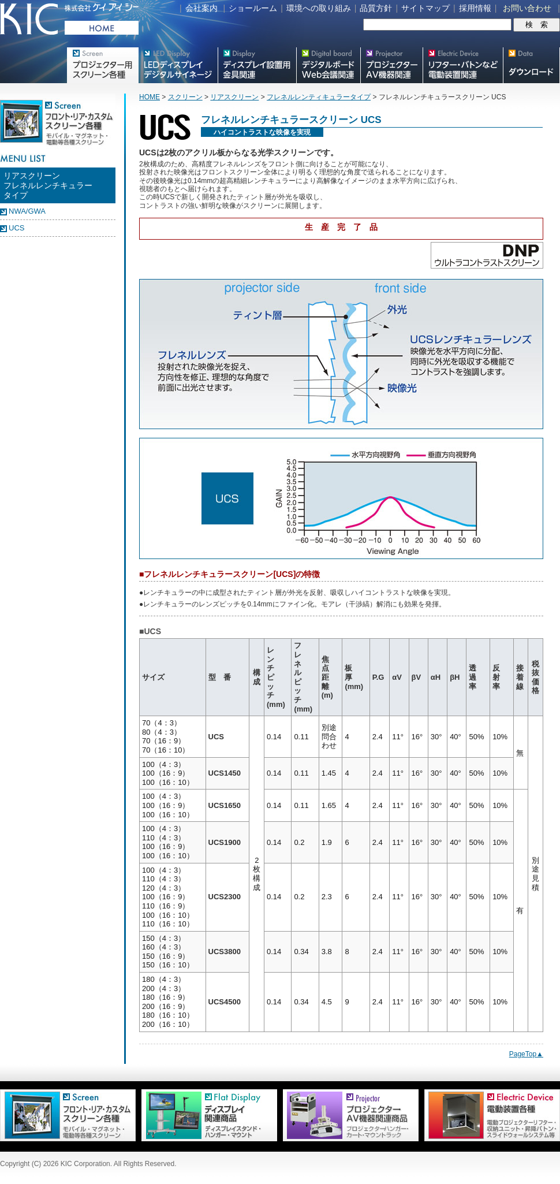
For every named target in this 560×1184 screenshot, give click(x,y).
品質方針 (376, 8)
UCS (16, 228)
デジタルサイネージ (178, 65)
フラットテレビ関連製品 (257, 65)
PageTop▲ (526, 1054)
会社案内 (201, 8)
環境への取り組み (318, 8)
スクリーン (185, 97)
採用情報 (475, 8)
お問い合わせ (527, 8)
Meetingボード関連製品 (328, 65)
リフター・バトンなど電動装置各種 (463, 65)
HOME (149, 97)
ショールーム (253, 8)
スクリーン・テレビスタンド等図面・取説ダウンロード (531, 65)
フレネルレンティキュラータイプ (319, 97)
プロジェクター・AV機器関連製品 (391, 65)
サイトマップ (425, 8)
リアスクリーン (234, 97)
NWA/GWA (27, 211)
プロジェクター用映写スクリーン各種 (102, 65)
